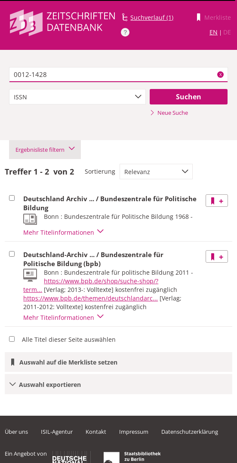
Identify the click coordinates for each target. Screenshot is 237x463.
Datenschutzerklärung (189, 431)
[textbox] (118, 75)
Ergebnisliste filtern (44, 149)
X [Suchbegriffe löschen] (220, 74)
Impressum (133, 431)
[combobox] (77, 96)
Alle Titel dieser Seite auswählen (69, 339)
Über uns (16, 431)
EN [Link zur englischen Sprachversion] (213, 32)
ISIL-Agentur (57, 431)
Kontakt (96, 431)
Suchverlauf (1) (151, 17)
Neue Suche (169, 113)
